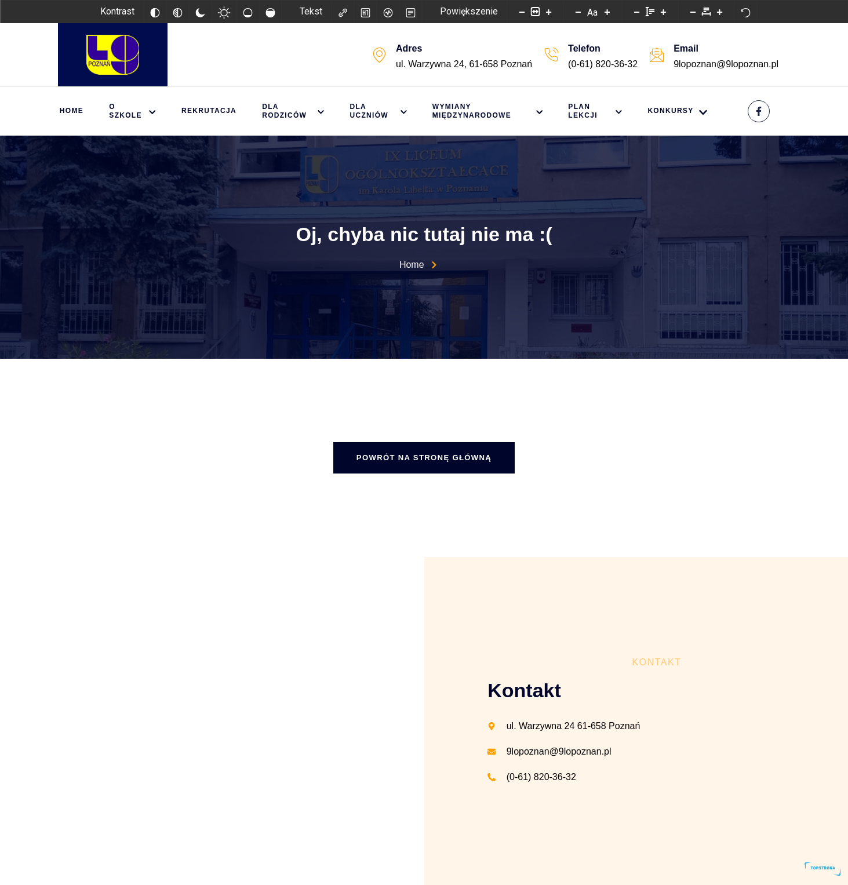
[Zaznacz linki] (342, 11)
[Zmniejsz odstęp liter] (692, 12)
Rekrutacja (214, 111)
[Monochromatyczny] (177, 11)
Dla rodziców (299, 111)
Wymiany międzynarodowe (488, 111)
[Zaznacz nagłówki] (365, 11)
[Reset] (745, 11)
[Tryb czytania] (410, 11)
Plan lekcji (590, 111)
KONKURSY (673, 111)
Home (70, 111)
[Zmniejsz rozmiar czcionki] (578, 12)
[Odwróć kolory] (154, 11)
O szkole (134, 111)
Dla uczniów (384, 111)
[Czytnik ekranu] (387, 11)
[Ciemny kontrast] (200, 11)
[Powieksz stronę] (548, 12)
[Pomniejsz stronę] (521, 12)
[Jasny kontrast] (223, 11)
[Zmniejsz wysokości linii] (636, 12)
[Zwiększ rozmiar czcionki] (607, 12)
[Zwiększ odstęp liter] (719, 12)
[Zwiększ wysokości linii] (663, 12)
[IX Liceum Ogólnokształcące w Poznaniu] (212, 721)
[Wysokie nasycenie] (270, 11)
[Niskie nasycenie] (247, 11)
